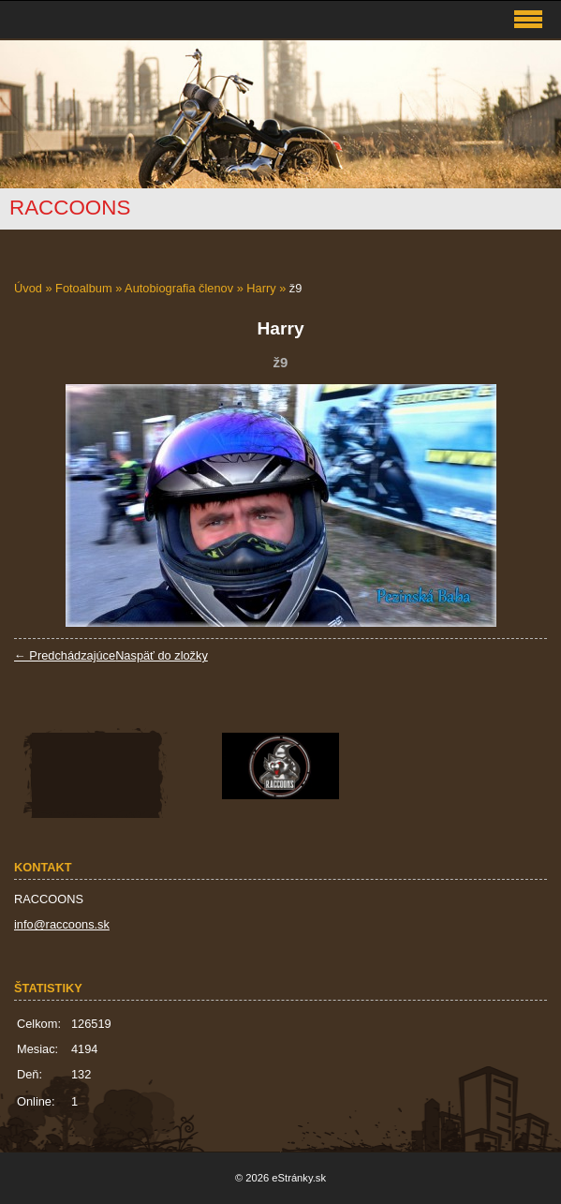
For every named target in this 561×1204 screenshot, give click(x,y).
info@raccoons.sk (62, 924)
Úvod (28, 288)
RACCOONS (69, 207)
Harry (260, 288)
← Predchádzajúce (64, 655)
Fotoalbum (83, 288)
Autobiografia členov (179, 288)
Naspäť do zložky (161, 655)
